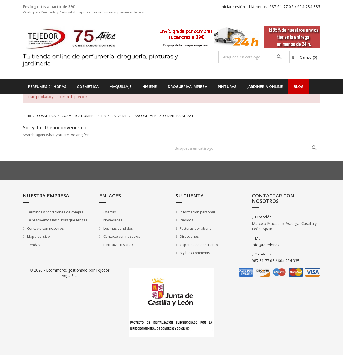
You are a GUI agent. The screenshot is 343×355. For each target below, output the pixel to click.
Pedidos (186, 220)
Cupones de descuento (198, 244)
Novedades (112, 220)
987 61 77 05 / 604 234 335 (275, 260)
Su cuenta (190, 195)
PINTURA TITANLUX (118, 244)
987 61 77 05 (281, 6)
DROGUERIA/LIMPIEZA (187, 86)
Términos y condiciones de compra (55, 212)
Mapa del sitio (38, 236)
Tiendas (33, 244)
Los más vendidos (118, 228)
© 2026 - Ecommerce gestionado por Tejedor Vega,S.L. (69, 273)
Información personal (197, 212)
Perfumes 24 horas (47, 86)
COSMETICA (88, 86)
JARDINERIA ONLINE (265, 86)
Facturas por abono (195, 228)
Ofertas (109, 212)
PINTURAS (227, 86)
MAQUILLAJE (120, 86)
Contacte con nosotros (45, 228)
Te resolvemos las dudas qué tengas (56, 220)
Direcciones (189, 236)
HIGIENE (149, 86)
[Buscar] (251, 57)
